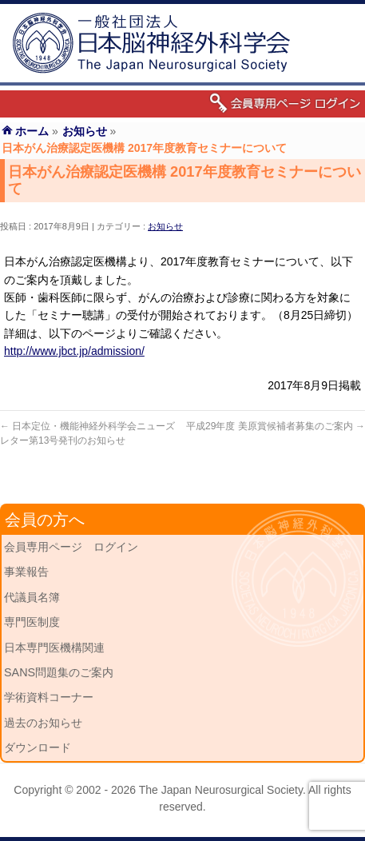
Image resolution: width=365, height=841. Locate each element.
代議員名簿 (32, 597)
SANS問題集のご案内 (58, 672)
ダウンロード (37, 747)
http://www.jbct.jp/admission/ (74, 351)
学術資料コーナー (48, 697)
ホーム (32, 131)
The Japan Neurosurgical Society (221, 789)
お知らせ (165, 226)
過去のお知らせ (43, 722)
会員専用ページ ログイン (71, 546)
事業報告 (26, 571)
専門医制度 (32, 622)
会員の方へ (45, 519)
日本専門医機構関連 (54, 647)
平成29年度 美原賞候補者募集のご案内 (275, 426)
